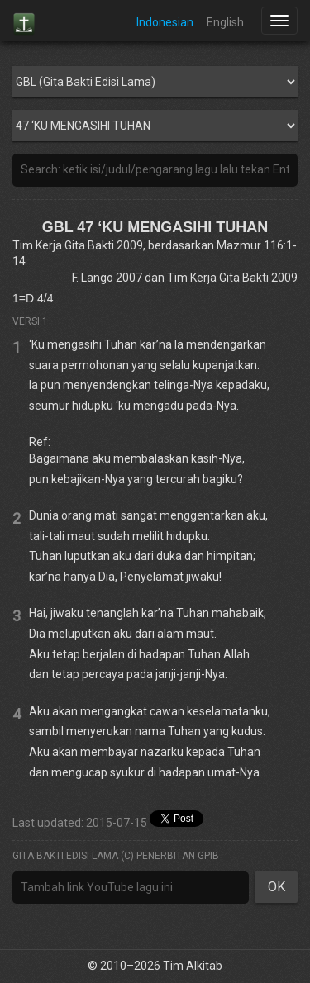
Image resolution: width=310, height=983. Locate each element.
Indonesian (164, 22)
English (225, 22)
